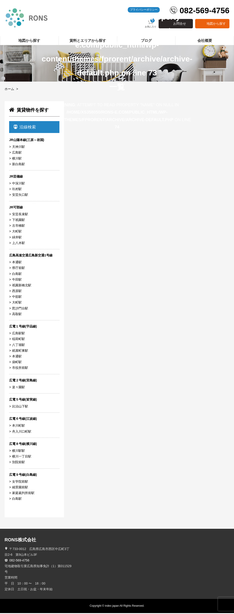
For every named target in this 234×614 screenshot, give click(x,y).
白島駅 (17, 274)
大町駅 (17, 232)
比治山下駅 (20, 407)
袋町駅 (17, 363)
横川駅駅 (18, 452)
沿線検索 (25, 128)
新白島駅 (18, 165)
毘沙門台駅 (20, 309)
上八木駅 (18, 244)
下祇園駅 (18, 221)
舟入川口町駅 (21, 432)
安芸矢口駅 (20, 196)
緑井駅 (17, 238)
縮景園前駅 (20, 488)
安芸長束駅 (20, 215)
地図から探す (216, 25)
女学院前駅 (20, 482)
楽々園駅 (18, 388)
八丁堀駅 (18, 346)
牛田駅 (17, 280)
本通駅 (17, 263)
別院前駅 (18, 463)
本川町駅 (18, 426)
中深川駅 (18, 184)
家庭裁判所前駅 (23, 494)
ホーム (9, 90)
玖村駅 (17, 190)
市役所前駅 (20, 369)
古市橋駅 (18, 227)
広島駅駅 (18, 334)
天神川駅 (18, 148)
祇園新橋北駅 (21, 286)
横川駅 (17, 159)
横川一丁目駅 (21, 457)
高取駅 (17, 315)
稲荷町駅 (18, 340)
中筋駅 (17, 298)
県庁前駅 (18, 269)
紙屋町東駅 (20, 351)
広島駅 (17, 153)
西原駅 (17, 292)
